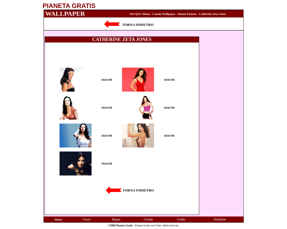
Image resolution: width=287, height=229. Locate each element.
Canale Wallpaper (163, 13)
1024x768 (106, 79)
